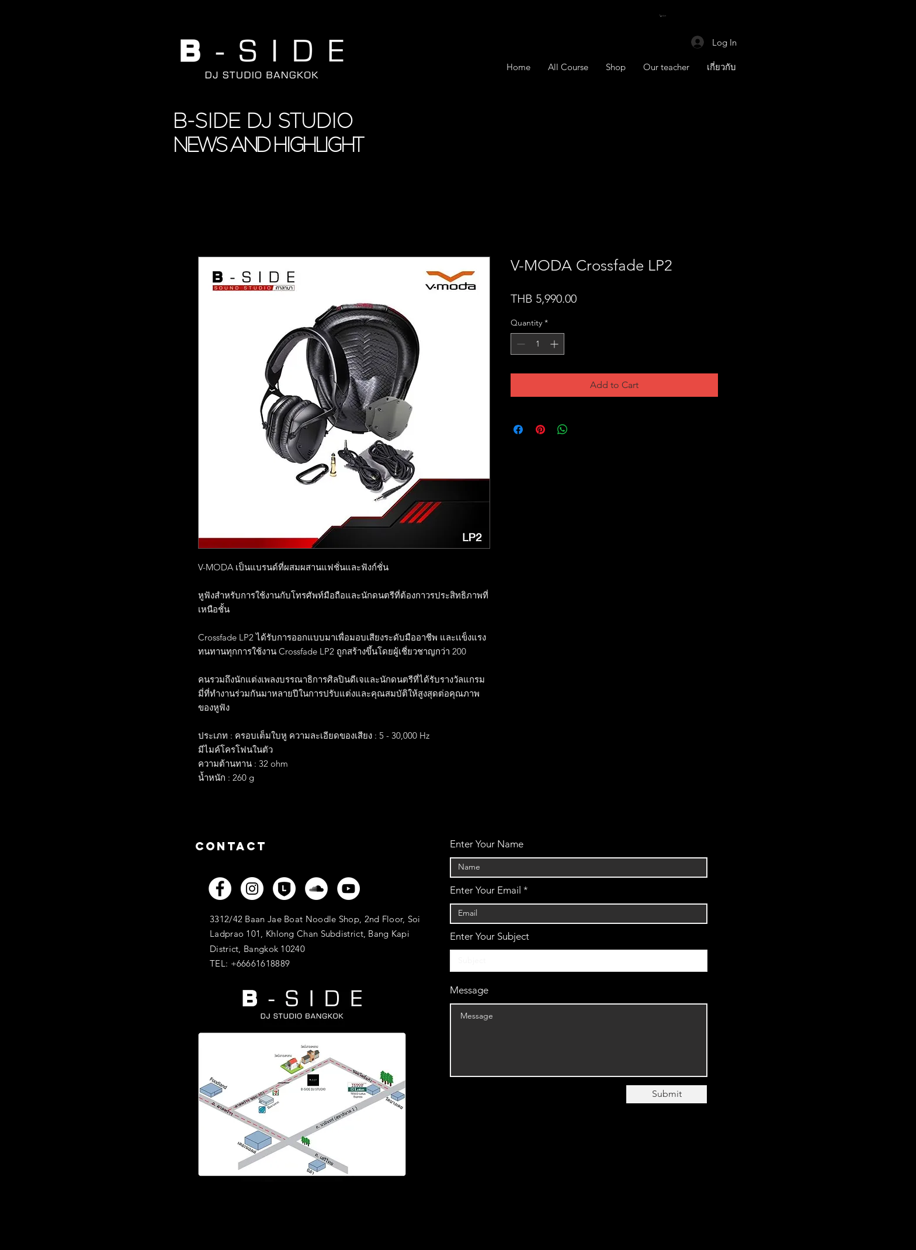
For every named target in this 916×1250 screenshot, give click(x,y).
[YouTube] (348, 888)
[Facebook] (220, 888)
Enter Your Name (486, 844)
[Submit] (666, 1094)
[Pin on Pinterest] (540, 430)
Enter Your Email (485, 890)
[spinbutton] (537, 344)
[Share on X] (585, 430)
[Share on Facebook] (518, 430)
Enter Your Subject (489, 936)
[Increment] (555, 344)
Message (469, 990)
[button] (666, 16)
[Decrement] (519, 344)
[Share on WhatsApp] (563, 430)
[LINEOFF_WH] (284, 888)
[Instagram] (252, 888)
